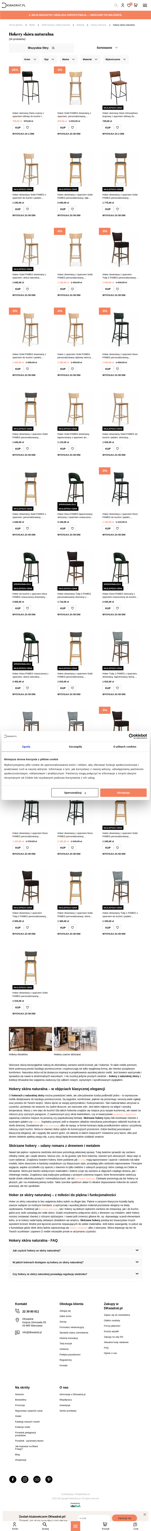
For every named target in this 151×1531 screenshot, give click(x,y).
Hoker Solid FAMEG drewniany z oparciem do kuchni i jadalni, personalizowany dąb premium (29, 356)
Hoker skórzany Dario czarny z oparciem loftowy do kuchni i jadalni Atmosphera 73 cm (28, 115)
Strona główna (16, 25)
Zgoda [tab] (26, 746)
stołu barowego (52, 1125)
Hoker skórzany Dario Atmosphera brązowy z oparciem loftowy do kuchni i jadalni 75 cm (120, 115)
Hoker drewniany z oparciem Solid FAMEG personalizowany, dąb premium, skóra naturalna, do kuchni (74, 196)
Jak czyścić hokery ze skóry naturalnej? (37, 1250)
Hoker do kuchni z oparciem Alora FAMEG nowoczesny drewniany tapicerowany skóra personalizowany (29, 595)
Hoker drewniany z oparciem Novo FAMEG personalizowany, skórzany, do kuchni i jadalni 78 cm (120, 356)
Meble (32, 25)
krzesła (82, 1159)
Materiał (80, 25)
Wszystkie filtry (41, 47)
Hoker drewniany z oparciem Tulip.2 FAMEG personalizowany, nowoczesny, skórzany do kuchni (29, 915)
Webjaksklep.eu (82, 1494)
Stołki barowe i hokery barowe (55, 25)
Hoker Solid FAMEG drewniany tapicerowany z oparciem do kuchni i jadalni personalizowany (74, 436)
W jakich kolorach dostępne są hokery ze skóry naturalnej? (48, 1262)
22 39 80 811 (30, 1311)
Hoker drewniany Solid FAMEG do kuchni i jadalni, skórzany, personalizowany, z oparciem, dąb (119, 436)
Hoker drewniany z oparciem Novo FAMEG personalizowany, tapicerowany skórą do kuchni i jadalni (30, 835)
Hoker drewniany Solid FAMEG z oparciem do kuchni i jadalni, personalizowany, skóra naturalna (29, 196)
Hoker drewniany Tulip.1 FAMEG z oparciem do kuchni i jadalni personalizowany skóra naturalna (120, 915)
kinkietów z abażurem (124, 1114)
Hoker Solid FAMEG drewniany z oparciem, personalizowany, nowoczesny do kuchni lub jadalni (74, 115)
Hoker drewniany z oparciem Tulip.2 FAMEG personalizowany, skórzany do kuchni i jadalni (119, 276)
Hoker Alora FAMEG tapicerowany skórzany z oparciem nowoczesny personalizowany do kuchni (74, 516)
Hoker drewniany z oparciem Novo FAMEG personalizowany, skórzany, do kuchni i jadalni (75, 835)
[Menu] (75, 1526)
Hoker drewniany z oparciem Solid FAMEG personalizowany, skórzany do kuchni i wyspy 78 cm (74, 675)
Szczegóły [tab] (75, 746)
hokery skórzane (98, 25)
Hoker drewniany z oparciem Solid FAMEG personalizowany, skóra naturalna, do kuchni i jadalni (74, 915)
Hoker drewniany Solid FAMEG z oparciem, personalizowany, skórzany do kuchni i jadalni (29, 516)
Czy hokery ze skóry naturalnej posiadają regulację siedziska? (50, 1274)
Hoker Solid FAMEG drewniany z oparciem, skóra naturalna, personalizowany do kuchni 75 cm (29, 276)
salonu (36, 1121)
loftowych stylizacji (85, 1178)
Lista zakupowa (131, 4)
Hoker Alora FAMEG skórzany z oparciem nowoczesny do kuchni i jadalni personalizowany (119, 595)
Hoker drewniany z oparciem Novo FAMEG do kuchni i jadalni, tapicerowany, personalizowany (120, 516)
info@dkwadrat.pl (32, 1332)
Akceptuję (123, 792)
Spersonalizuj (75, 792)
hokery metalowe (79, 1227)
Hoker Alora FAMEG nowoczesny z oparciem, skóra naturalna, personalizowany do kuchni (30, 675)
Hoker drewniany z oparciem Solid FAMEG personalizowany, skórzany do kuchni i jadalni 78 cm (120, 835)
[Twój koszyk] (135, 5)
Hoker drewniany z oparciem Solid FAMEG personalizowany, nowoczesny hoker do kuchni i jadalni (119, 196)
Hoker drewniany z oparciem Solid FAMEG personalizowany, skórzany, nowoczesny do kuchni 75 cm (74, 276)
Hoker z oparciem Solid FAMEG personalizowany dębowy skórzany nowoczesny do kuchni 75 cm (75, 356)
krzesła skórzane (49, 1209)
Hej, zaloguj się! (123, 5)
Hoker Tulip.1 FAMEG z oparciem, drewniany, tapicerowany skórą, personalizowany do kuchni (119, 675)
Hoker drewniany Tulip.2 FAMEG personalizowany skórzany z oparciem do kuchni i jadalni (74, 595)
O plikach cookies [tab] (124, 746)
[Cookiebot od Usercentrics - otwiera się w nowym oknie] (131, 736)
